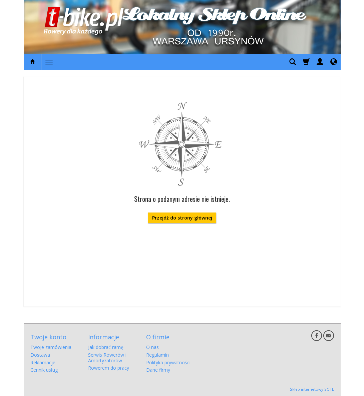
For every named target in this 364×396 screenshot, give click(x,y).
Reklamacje (42, 362)
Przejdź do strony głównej (182, 218)
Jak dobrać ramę (105, 347)
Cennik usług (44, 370)
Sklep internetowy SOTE (312, 389)
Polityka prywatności (168, 362)
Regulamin (157, 355)
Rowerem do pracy (108, 368)
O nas (152, 347)
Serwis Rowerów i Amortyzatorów (107, 358)
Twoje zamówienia (50, 347)
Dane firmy (158, 370)
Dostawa (40, 355)
